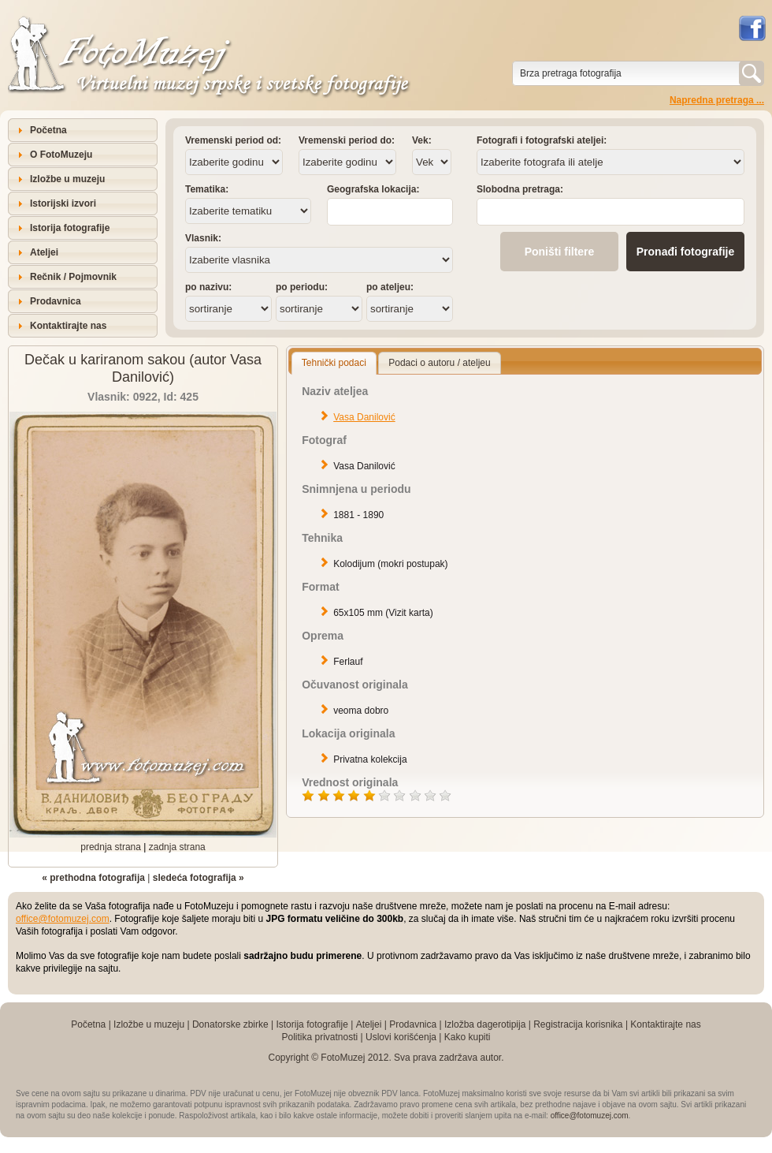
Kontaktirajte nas (68, 325)
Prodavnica (55, 301)
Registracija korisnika (577, 1024)
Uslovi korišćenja (401, 1037)
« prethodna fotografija (93, 877)
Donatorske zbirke (230, 1024)
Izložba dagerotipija (484, 1024)
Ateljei (44, 252)
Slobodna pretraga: (520, 189)
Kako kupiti (467, 1037)
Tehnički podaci (334, 362)
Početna (48, 130)
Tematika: (206, 189)
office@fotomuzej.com (62, 918)
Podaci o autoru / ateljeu (439, 362)
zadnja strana (177, 847)
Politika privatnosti (319, 1037)
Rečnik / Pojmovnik (73, 276)
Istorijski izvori (63, 203)
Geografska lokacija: (373, 189)
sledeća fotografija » (198, 877)
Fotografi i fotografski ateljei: (542, 140)
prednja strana (110, 847)
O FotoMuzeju (61, 154)
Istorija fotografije (69, 227)
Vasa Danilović (364, 417)
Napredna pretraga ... (717, 100)
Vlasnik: (203, 238)
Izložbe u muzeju (67, 179)
